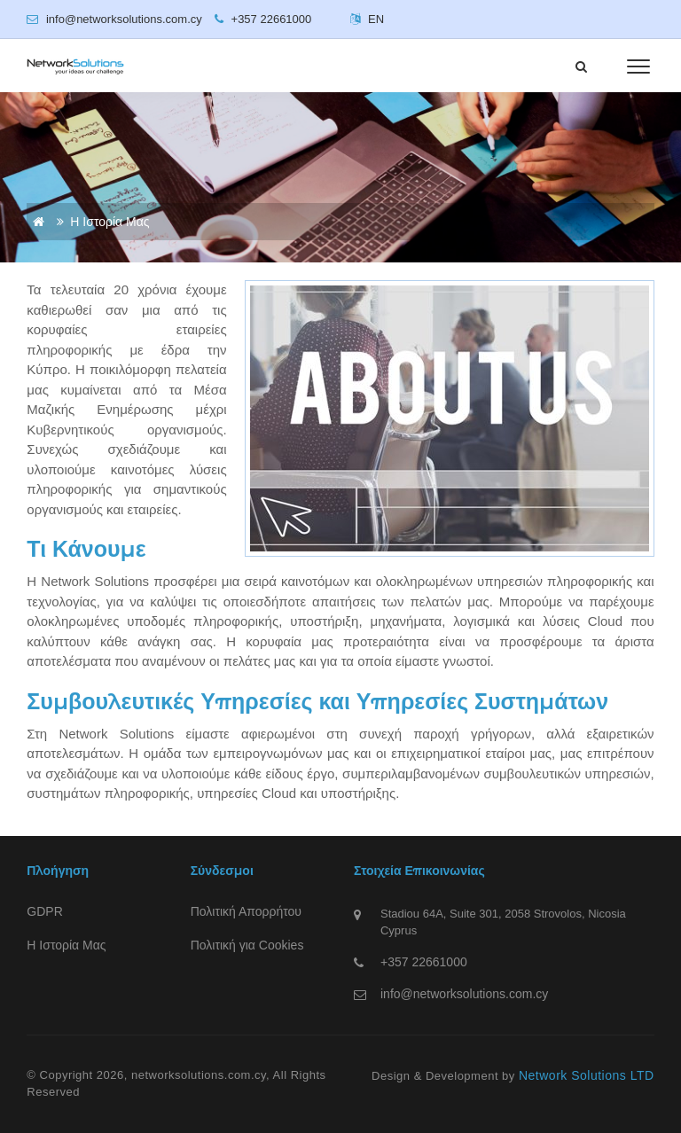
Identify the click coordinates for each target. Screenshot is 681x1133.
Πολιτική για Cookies (247, 945)
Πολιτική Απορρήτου (246, 911)
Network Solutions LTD (586, 1075)
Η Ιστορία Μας (66, 945)
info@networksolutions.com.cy (464, 994)
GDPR (44, 911)
